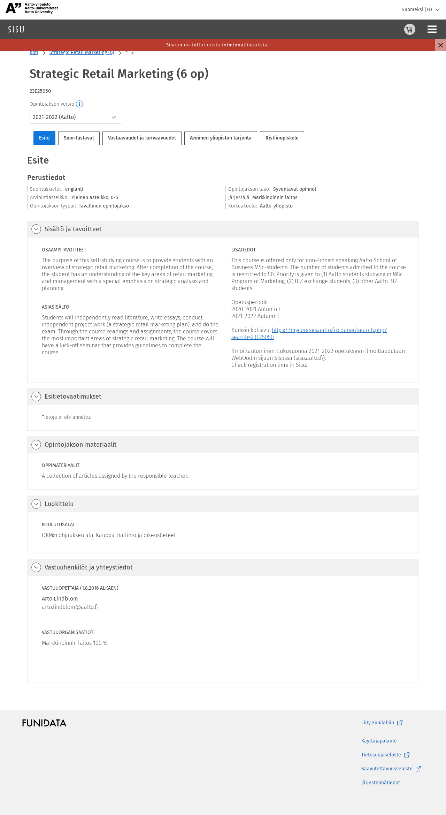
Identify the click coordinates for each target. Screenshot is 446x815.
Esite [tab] (44, 138)
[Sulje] (440, 45)
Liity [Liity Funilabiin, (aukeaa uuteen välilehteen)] (383, 723)
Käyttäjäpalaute (379, 741)
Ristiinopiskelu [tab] (282, 138)
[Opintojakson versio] (79, 104)
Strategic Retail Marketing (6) (81, 52)
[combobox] (75, 117)
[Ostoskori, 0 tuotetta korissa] (375, 29)
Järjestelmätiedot (380, 783)
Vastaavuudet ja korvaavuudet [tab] (142, 138)
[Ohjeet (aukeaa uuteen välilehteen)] (392, 29)
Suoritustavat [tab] (79, 138)
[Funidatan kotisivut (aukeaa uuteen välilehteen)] (44, 723)
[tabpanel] (223, 417)
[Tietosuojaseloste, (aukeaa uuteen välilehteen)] (392, 755)
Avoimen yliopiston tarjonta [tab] (221, 138)
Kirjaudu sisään (423, 29)
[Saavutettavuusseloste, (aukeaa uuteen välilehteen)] (392, 769)
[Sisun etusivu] (16, 29)
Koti (34, 52)
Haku (46, 29)
